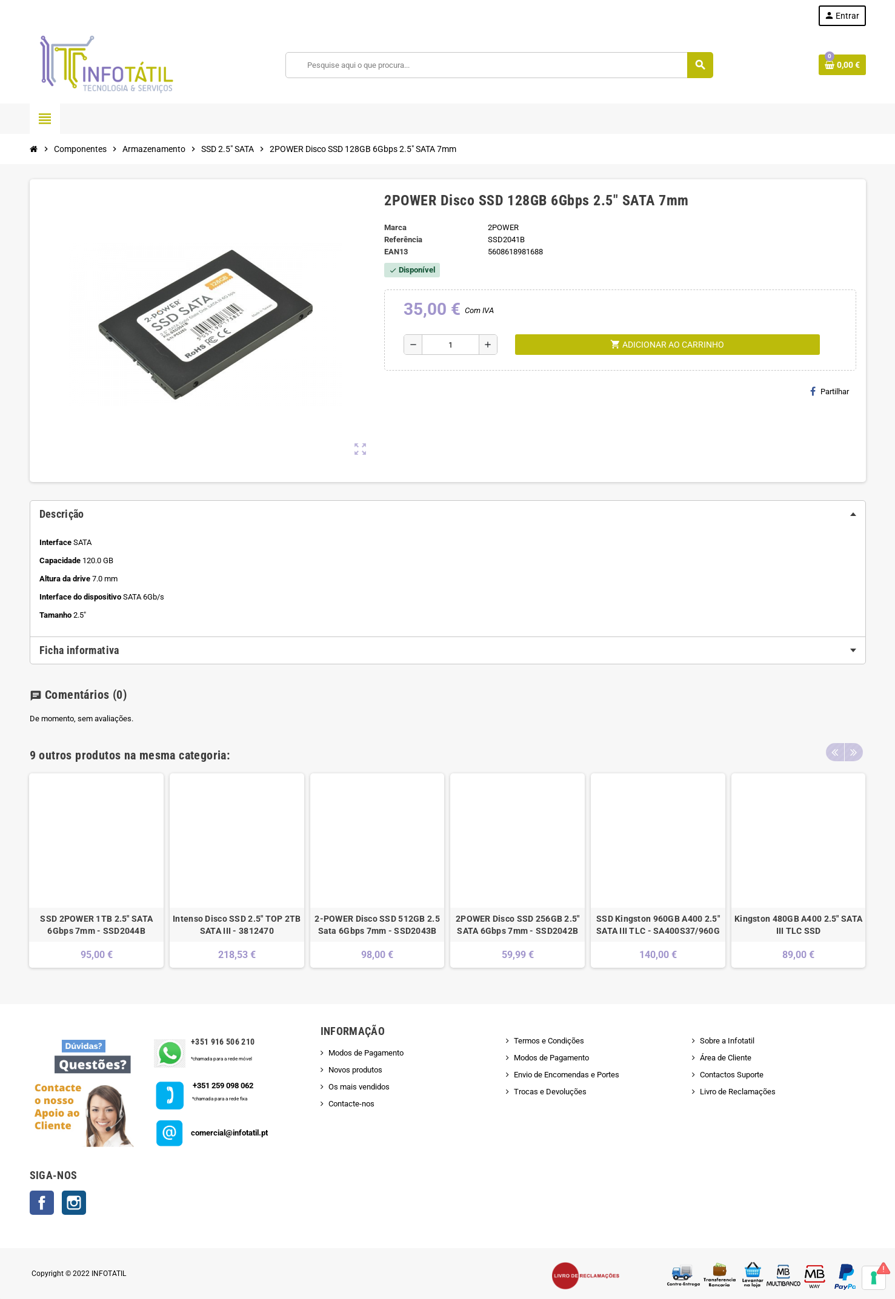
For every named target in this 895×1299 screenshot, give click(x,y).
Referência (403, 239)
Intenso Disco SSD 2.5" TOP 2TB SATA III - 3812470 (237, 925)
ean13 (396, 251)
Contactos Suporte (732, 1074)
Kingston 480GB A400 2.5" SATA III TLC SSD (798, 925)
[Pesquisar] (499, 65)
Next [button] (854, 752)
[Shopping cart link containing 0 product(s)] (842, 65)
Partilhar (829, 391)
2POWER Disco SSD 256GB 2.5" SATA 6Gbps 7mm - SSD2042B (518, 925)
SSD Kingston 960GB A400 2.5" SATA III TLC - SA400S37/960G (658, 925)
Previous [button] (835, 752)
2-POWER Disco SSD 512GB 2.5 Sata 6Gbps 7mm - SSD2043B (377, 925)
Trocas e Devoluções (550, 1091)
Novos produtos (355, 1069)
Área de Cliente (725, 1057)
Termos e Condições (549, 1040)
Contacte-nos (351, 1103)
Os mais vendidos (359, 1086)
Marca (395, 227)
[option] (96, 870)
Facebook (42, 1203)
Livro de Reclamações (738, 1091)
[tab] (447, 514)
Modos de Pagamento (366, 1052)
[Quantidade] (450, 344)
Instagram (74, 1203)
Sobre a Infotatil (727, 1040)
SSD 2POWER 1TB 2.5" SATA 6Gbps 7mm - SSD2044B (96, 925)
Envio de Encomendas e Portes (566, 1074)
